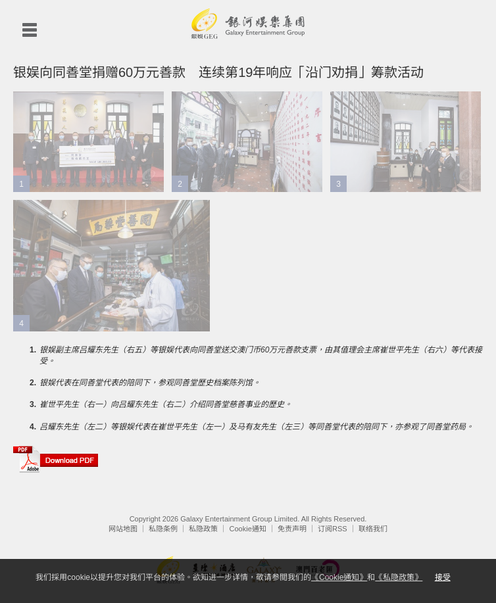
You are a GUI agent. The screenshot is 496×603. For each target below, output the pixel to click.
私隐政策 (203, 529)
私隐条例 (163, 529)
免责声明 (292, 529)
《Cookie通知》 (339, 577)
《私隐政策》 (398, 577)
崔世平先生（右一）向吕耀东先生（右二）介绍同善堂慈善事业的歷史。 (165, 404)
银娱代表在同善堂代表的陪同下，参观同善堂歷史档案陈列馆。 (149, 382)
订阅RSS (332, 529)
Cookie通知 (248, 529)
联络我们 (373, 529)
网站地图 (123, 529)
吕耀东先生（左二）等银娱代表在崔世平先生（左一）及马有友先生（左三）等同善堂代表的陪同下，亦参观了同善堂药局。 (256, 426)
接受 (443, 577)
